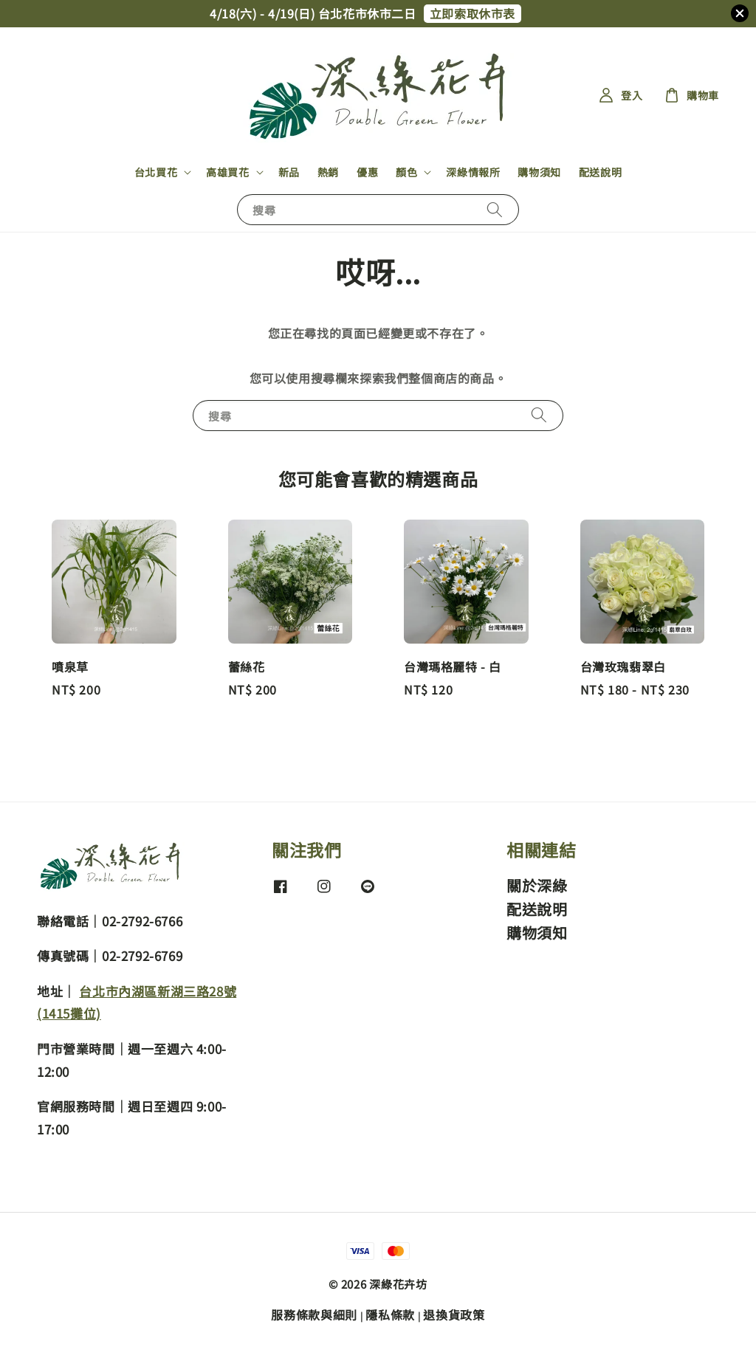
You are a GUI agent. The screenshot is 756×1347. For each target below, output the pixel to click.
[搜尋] (494, 209)
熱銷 (328, 172)
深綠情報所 (473, 172)
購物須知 (539, 172)
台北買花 (155, 172)
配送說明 (600, 172)
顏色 (406, 172)
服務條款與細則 (314, 1314)
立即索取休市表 (472, 13)
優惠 (367, 172)
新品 (289, 172)
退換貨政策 (454, 1314)
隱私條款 (390, 1314)
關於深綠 (536, 886)
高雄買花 (227, 172)
